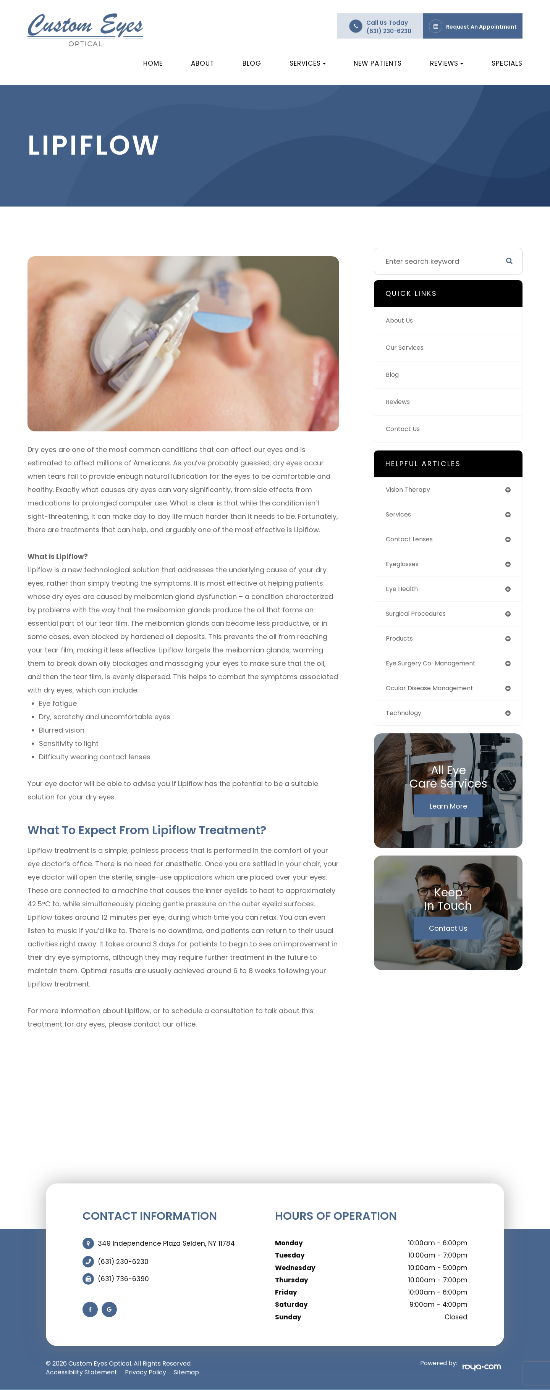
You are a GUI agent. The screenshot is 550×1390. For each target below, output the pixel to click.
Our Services (407, 347)
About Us (401, 320)
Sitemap (186, 1372)
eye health (403, 594)
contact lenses (412, 542)
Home (153, 63)
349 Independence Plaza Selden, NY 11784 (166, 1243)
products (401, 646)
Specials (507, 63)
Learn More (448, 817)
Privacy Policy (145, 1372)
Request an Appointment (481, 27)
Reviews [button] (446, 63)
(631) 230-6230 (388, 31)
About (202, 63)
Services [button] (308, 63)
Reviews (399, 402)
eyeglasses (405, 568)
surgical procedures (420, 620)
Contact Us (405, 429)
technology (406, 724)
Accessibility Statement (81, 1372)
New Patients (378, 63)
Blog (252, 63)
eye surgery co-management (436, 672)
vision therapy (411, 490)
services (400, 516)
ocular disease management (435, 698)
